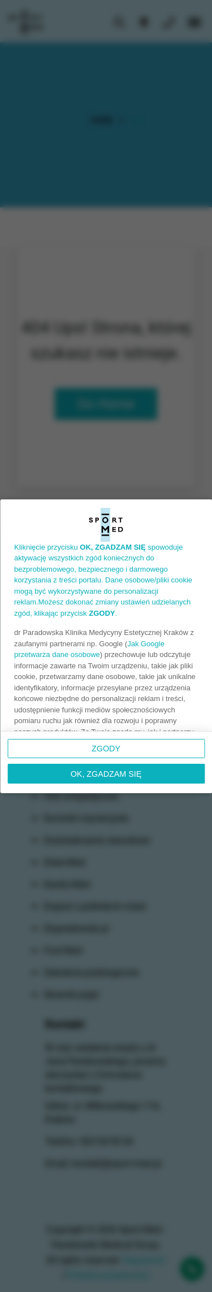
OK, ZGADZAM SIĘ (106, 773)
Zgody (106, 748)
